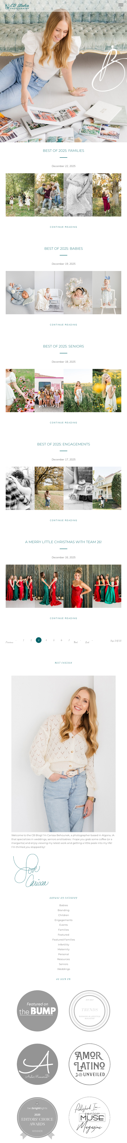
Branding (63, 910)
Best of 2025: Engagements (63, 444)
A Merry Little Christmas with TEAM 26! (63, 542)
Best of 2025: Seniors (63, 346)
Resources (63, 959)
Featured (63, 934)
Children (63, 915)
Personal (63, 954)
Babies (63, 905)
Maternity (64, 949)
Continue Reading (63, 227)
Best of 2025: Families (63, 151)
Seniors (63, 964)
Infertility (63, 944)
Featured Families (63, 939)
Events (63, 924)
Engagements (63, 920)
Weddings (63, 968)
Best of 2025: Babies (63, 249)
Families (63, 929)
